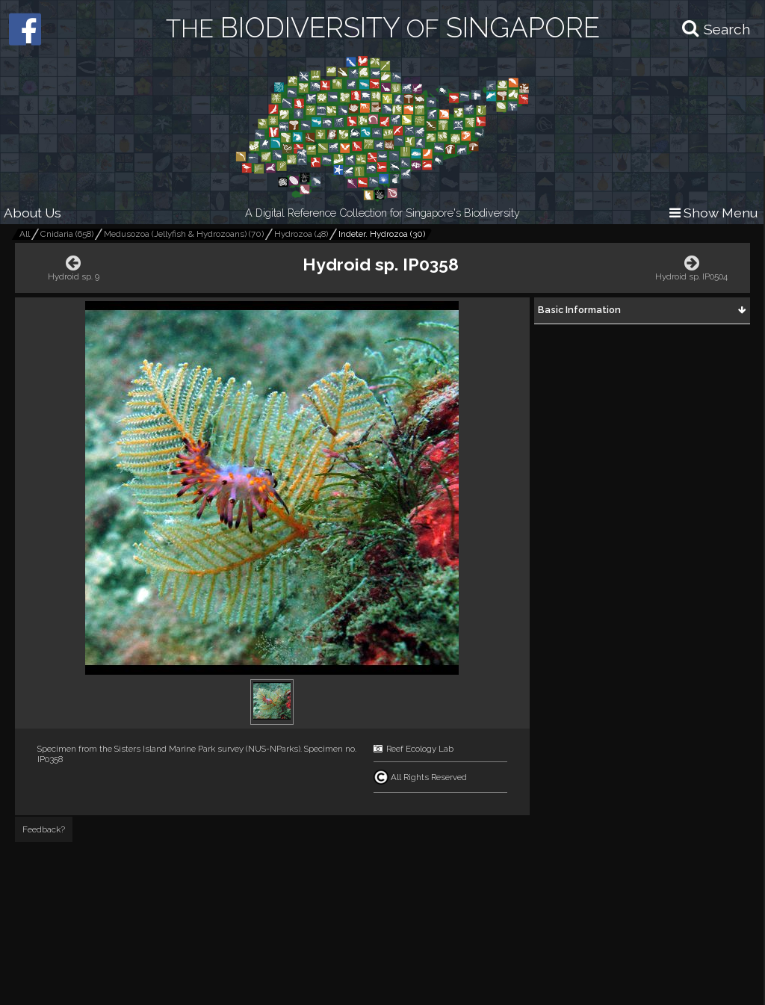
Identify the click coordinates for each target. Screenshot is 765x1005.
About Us (32, 212)
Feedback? (43, 829)
